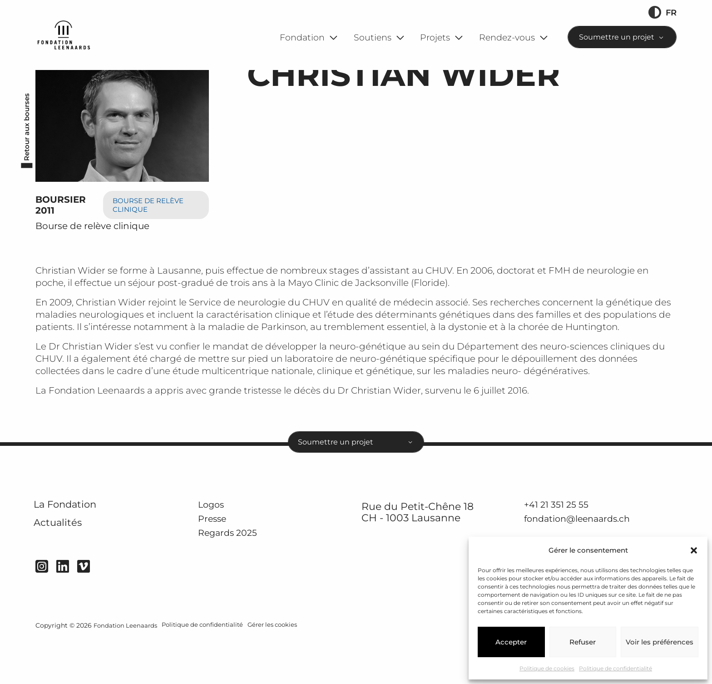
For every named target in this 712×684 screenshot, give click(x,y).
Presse (214, 562)
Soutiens (372, 37)
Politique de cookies (546, 668)
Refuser (582, 642)
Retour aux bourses (24, 164)
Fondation (302, 37)
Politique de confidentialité (615, 668)
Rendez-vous (507, 37)
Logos (213, 546)
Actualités (63, 571)
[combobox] (622, 37)
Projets (435, 37)
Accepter (511, 642)
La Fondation (73, 548)
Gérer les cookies (282, 671)
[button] (693, 550)
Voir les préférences (659, 642)
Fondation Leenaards (127, 671)
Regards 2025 (232, 576)
